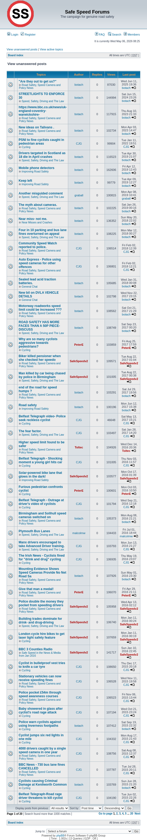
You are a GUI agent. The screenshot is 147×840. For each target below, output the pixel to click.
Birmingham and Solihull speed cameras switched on (42, 515)
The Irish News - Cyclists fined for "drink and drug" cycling (41, 557)
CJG (79, 143)
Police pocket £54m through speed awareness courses (40, 694)
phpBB (60, 835)
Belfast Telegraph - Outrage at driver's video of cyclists (41, 502)
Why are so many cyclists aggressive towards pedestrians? (38, 342)
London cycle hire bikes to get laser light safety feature (41, 635)
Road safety (28, 405)
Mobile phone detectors (36, 168)
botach (79, 84)
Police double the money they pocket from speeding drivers (41, 603)
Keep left (25, 181)
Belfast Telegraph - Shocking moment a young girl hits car (40, 460)
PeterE (79, 344)
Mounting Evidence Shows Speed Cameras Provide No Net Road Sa (42, 572)
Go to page (106, 813)
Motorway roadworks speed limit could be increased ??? (40, 307)
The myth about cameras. (38, 205)
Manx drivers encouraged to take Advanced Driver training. (41, 544)
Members (132, 34)
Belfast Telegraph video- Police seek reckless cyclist (42, 418)
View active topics (51, 49)
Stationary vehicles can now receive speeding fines (40, 678)
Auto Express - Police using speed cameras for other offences (40, 263)
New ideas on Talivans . (36, 127)
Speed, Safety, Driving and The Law (43, 101)
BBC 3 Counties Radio (35, 649)
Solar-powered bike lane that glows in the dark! (40, 474)
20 (131, 813)
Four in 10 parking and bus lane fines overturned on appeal (43, 232)
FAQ (100, 34)
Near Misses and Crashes (37, 222)
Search (114, 34)
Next (137, 813)
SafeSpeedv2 (79, 361)
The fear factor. (30, 431)
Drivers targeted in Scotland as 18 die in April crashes (42, 155)
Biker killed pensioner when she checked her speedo (40, 358)
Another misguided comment (41, 193)
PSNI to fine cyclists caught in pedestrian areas (41, 141)
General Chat (29, 286)
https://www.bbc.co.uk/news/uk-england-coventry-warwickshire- (43, 110)
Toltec (79, 447)
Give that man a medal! (36, 589)
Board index (15, 55)
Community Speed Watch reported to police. (38, 245)
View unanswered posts (22, 49)
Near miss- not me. (33, 219)
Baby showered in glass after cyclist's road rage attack (41, 710)
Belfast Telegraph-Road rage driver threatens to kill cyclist (41, 796)
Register (28, 34)
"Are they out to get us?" (37, 81)
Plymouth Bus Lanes (34, 531)
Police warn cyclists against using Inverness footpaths (40, 724)
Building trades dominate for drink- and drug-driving (40, 620)
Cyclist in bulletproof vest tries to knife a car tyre (42, 665)
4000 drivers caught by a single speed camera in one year (42, 750)
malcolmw (78, 533)
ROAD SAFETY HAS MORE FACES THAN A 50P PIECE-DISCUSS (39, 325)
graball (79, 195)
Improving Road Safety (35, 171)
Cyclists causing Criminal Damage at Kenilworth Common (43, 782)
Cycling (26, 147)
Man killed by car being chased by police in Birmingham (42, 375)
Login (12, 34)
